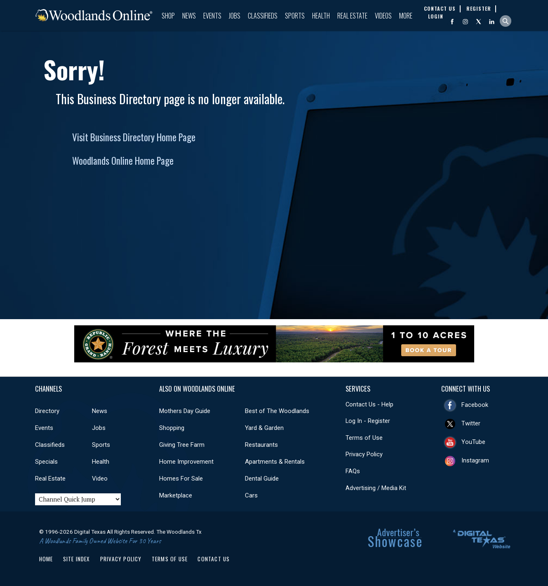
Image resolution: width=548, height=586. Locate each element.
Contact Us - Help (369, 404)
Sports (295, 16)
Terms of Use (364, 437)
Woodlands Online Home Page (123, 161)
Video (100, 478)
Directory (47, 411)
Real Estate (352, 16)
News (189, 16)
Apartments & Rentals (275, 461)
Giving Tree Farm (182, 444)
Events (212, 16)
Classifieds (263, 16)
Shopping (171, 428)
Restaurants (261, 444)
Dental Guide (262, 478)
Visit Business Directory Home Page (133, 137)
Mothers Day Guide (184, 411)
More (405, 16)
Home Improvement (186, 461)
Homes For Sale (181, 478)
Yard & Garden (264, 428)
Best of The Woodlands (277, 411)
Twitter (470, 423)
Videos (383, 16)
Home (46, 559)
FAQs (353, 471)
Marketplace (175, 495)
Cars (251, 495)
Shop (168, 16)
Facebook (474, 405)
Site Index (76, 559)
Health (321, 16)
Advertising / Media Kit (376, 488)
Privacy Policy (364, 454)
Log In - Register (368, 421)
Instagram (475, 460)
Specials (46, 461)
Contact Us (214, 559)
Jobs (234, 16)
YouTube (473, 442)
